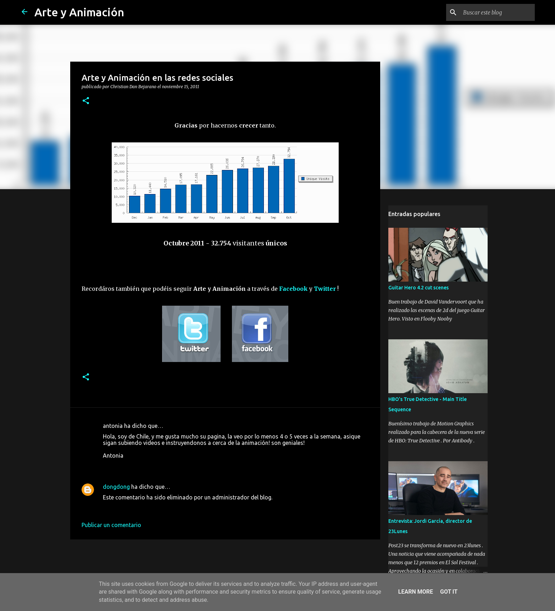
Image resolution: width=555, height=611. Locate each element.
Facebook (293, 288)
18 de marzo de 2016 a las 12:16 (144, 508)
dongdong (116, 486)
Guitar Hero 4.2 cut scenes (418, 287)
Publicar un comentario (111, 525)
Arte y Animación (79, 12)
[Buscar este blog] (497, 12)
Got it (448, 591)
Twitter (325, 288)
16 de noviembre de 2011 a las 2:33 (148, 466)
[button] (86, 101)
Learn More (415, 591)
